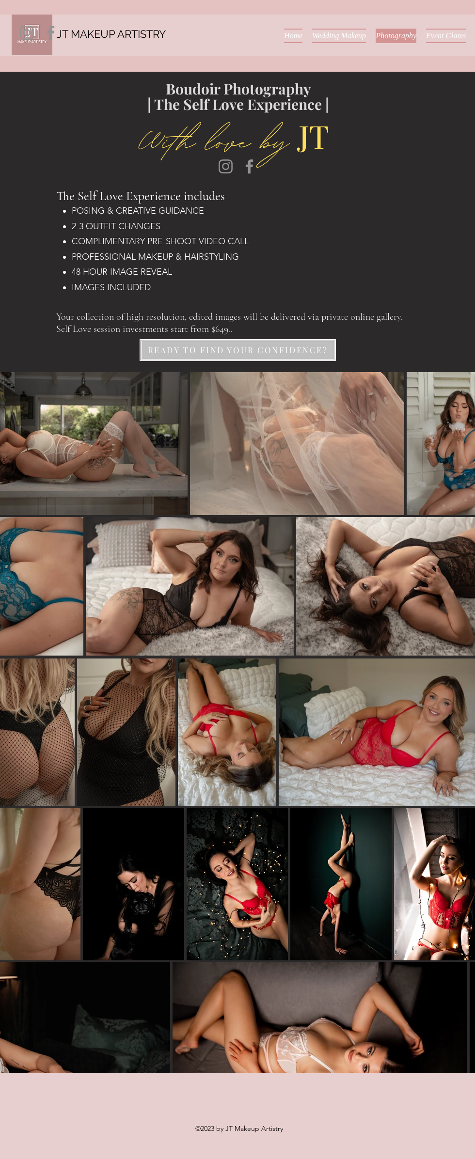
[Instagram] (26, 32)
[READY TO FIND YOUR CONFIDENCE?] (238, 350)
